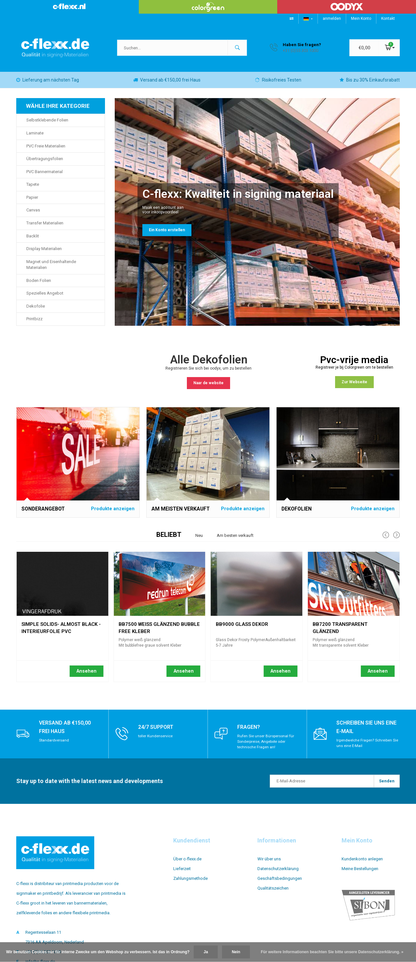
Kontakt (388, 18)
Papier (32, 202)
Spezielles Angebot (44, 298)
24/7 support (157, 731)
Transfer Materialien (44, 227)
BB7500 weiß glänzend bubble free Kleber (159, 630)
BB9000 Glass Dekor (242, 629)
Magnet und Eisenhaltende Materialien (51, 269)
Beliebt (168, 539)
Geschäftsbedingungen (279, 883)
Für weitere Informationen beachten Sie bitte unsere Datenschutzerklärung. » (332, 952)
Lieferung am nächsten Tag (47, 84)
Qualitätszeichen (273, 893)
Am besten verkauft (235, 540)
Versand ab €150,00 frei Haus (167, 84)
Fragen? (249, 731)
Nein (236, 952)
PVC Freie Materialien (45, 150)
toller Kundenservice (156, 741)
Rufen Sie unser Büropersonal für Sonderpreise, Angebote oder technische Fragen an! (267, 746)
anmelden (332, 18)
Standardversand (54, 745)
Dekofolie (35, 311)
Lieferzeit (182, 873)
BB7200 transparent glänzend (340, 630)
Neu (199, 540)
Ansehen (86, 675)
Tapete (32, 189)
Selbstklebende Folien (47, 124)
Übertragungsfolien (44, 163)
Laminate (35, 137)
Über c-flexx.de (187, 863)
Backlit (32, 240)
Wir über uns (269, 863)
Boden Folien (38, 285)
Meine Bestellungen (360, 873)
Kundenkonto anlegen (362, 863)
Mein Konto (361, 18)
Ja (205, 952)
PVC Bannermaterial (44, 176)
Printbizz (34, 323)
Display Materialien (44, 253)
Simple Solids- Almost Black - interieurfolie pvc (61, 630)
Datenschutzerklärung (278, 873)
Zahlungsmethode (190, 883)
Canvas (33, 214)
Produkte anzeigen (113, 513)
